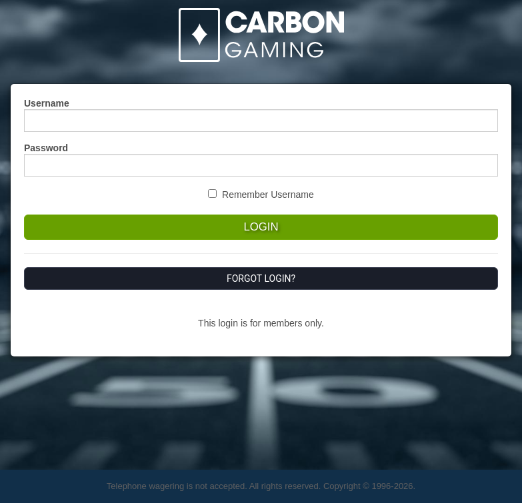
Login (260, 227)
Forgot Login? (261, 278)
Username (46, 103)
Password (46, 148)
